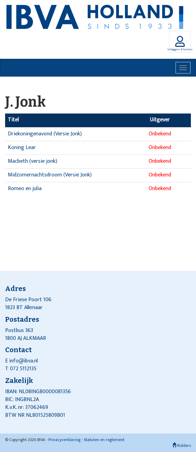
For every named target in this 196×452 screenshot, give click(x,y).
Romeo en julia (25, 188)
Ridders (182, 445)
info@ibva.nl (23, 360)
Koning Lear (22, 147)
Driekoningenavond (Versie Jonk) (45, 133)
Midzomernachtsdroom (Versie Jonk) (50, 175)
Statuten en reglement (104, 439)
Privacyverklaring (64, 439)
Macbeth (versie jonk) (32, 161)
